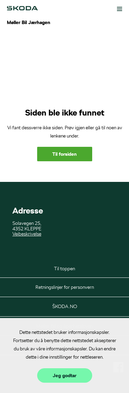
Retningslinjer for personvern (64, 287)
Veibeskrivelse (26, 234)
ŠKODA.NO (64, 306)
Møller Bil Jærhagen (28, 22)
